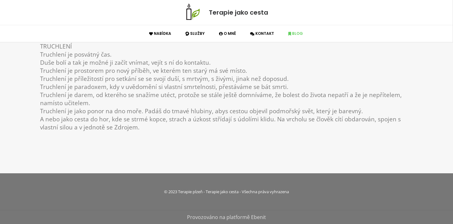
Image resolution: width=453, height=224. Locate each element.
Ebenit (258, 217)
